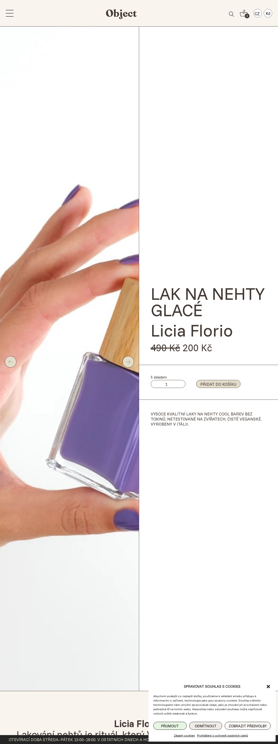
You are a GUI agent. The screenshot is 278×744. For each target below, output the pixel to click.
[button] (268, 686)
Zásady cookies (184, 735)
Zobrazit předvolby (248, 726)
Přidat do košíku (218, 384)
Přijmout (170, 726)
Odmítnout (205, 726)
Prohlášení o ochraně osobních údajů (222, 735)
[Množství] (168, 384)
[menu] (10, 13)
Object (121, 13)
